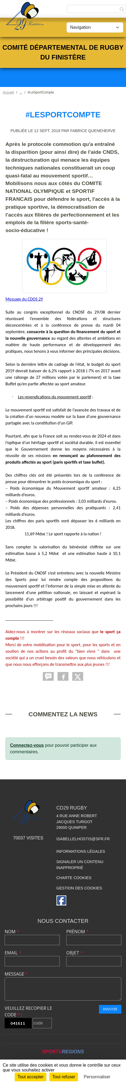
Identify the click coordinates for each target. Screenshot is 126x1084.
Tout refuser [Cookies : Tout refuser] (63, 1076)
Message (16, 974)
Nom (12, 932)
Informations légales (80, 851)
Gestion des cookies (79, 888)
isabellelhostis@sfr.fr (83, 839)
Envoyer (110, 1009)
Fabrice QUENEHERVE (92, 131)
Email (13, 953)
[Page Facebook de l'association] (61, 900)
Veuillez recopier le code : (28, 1011)
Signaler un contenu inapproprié (80, 865)
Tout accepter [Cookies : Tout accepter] (30, 1076)
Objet (74, 953)
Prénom (77, 932)
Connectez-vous (27, 745)
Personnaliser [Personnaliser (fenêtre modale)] (97, 1076)
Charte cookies (73, 878)
